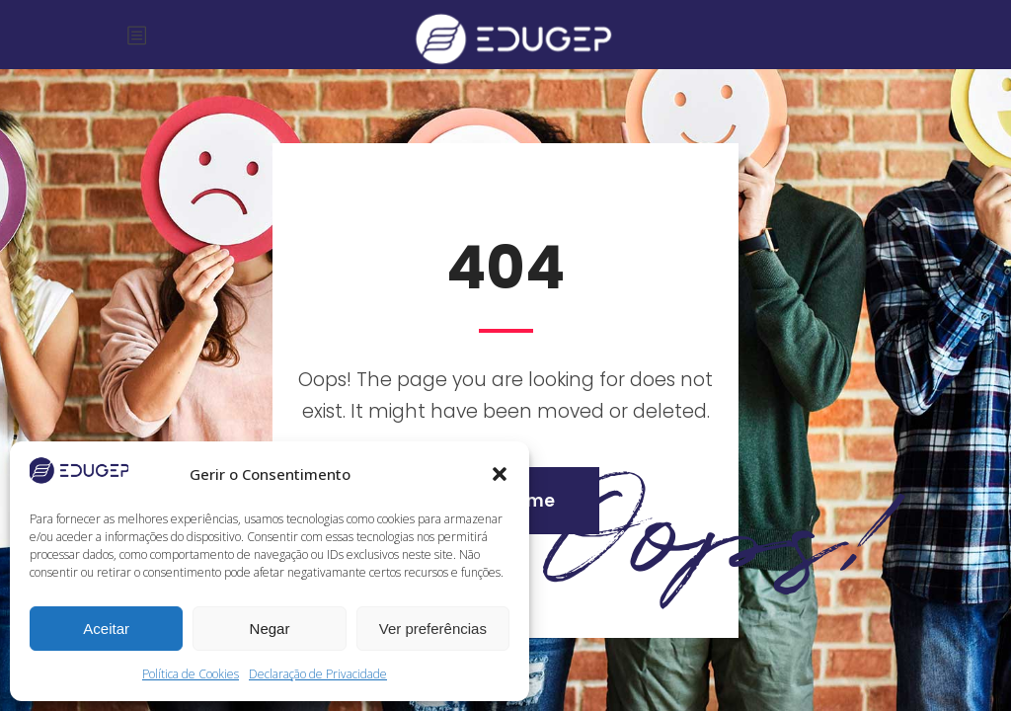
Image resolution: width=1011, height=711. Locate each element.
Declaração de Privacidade (318, 674)
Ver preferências (433, 628)
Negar (270, 628)
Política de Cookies (190, 674)
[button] (499, 474)
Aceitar (106, 628)
